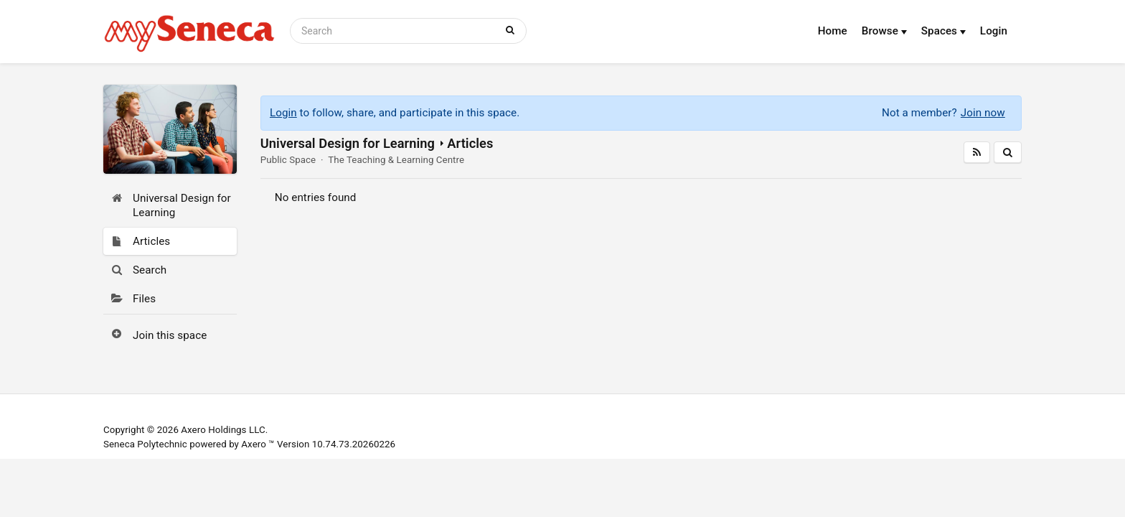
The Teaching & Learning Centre (396, 159)
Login (993, 30)
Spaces (943, 30)
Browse (884, 30)
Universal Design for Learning (347, 143)
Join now (983, 112)
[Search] (395, 31)
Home (832, 30)
